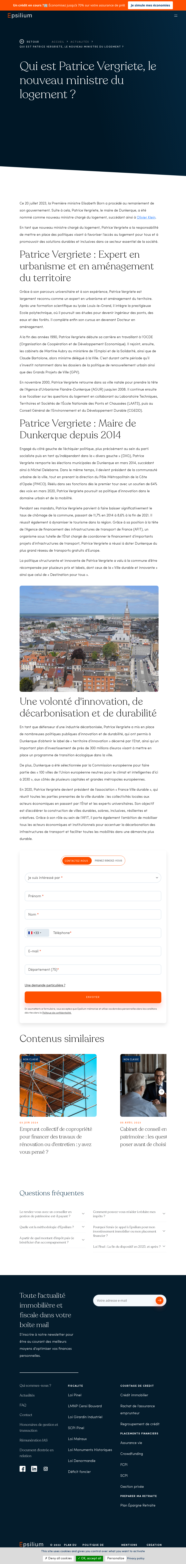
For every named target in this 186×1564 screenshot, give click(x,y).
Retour (29, 42)
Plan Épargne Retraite (137, 1506)
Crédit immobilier (134, 1395)
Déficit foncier (79, 1472)
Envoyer (93, 997)
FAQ (23, 1405)
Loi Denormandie (81, 1461)
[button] (161, 1090)
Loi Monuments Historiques (90, 1450)
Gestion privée (132, 1487)
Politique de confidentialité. (57, 1013)
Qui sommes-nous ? (35, 1385)
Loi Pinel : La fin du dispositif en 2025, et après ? (127, 1247)
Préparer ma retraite (138, 1496)
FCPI (124, 1465)
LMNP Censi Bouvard (85, 1406)
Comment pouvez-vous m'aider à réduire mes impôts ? (124, 1214)
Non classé (30, 1060)
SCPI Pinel (76, 1428)
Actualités (80, 42)
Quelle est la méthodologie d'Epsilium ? (47, 1227)
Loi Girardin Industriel (85, 1417)
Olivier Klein (146, 218)
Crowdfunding (131, 1454)
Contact (26, 1415)
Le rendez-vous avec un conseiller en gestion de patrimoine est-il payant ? (46, 1214)
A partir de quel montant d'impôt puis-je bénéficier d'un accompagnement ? (47, 1240)
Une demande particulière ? (45, 985)
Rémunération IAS (34, 1440)
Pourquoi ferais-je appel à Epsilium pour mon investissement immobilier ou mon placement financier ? (124, 1231)
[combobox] (38, 933)
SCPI (124, 1476)
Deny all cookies (58, 1558)
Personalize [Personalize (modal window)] (115, 1558)
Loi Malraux (77, 1439)
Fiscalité (75, 1386)
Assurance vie (131, 1443)
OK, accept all (89, 1558)
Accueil (58, 42)
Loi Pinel (74, 1395)
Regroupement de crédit (140, 1424)
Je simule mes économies (150, 5)
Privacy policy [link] (135, 1558)
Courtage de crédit (137, 1386)
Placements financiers (139, 1433)
